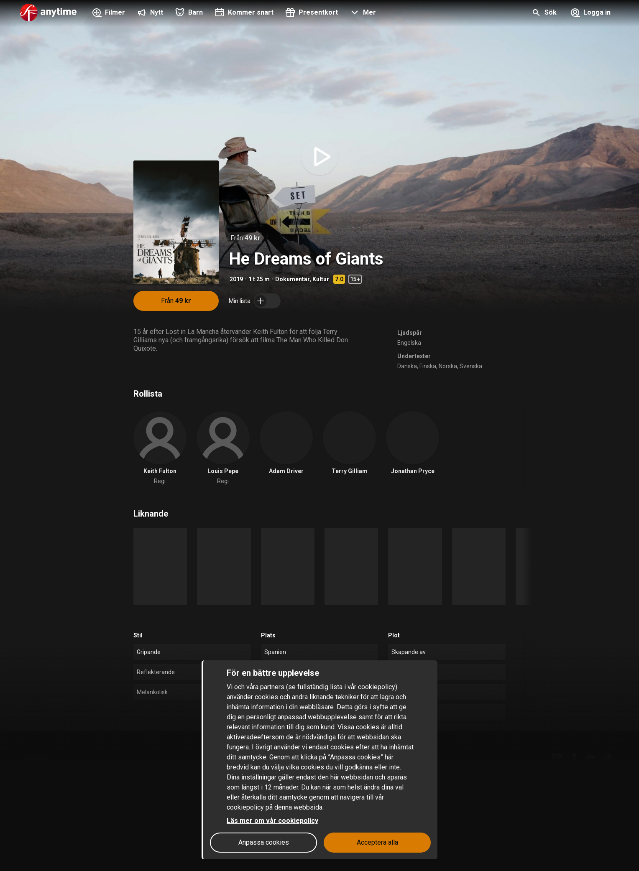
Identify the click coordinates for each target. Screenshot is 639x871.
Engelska (409, 342)
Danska (407, 366)
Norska (448, 366)
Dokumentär (292, 279)
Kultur (320, 279)
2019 (236, 279)
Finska (427, 366)
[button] (362, 13)
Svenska (471, 366)
